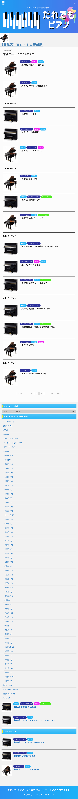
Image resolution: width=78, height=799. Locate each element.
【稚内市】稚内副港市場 (30, 200)
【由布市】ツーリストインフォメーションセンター (34, 720)
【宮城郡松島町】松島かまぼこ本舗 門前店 (37, 327)
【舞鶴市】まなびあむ (29, 179)
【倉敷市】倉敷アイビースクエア (33, 283)
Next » (58, 394)
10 (52, 394)
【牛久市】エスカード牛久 (31, 151)
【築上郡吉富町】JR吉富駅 (24, 707)
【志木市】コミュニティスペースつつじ (29, 770)
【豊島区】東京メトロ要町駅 (32, 65)
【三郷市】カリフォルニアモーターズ (28, 742)
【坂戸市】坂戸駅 (27, 345)
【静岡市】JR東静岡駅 (29, 132)
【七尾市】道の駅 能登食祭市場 (33, 374)
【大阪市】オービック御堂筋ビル (33, 86)
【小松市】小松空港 (28, 114)
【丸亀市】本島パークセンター (32, 218)
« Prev (20, 394)
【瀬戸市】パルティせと (30, 265)
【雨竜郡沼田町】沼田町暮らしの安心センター (39, 247)
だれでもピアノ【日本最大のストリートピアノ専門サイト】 (39, 790)
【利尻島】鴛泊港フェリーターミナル (35, 309)
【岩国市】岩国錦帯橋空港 (24, 756)
